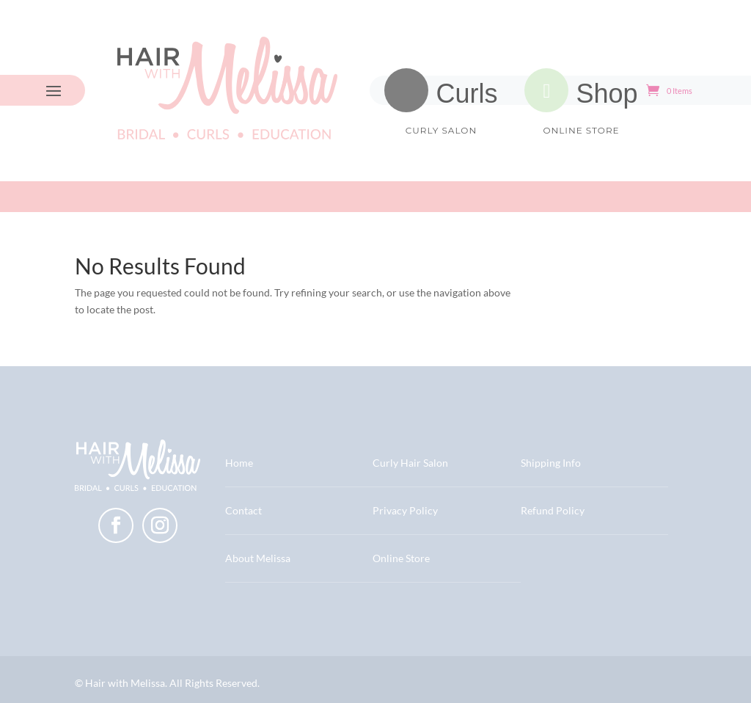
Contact (243, 510)
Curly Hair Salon (410, 462)
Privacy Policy (405, 510)
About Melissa (257, 558)
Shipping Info (551, 462)
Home (239, 462)
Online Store (401, 558)
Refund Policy (553, 510)
